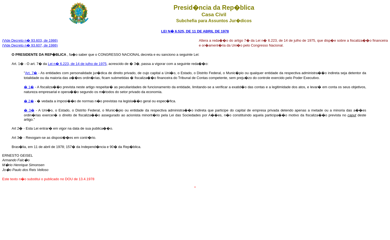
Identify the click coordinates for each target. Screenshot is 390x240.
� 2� (29, 101)
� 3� (29, 110)
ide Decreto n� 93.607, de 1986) (32, 45)
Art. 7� (31, 73)
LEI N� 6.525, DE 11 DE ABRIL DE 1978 (195, 31)
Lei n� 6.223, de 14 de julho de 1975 (77, 64)
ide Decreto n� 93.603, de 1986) (32, 40)
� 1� (29, 87)
